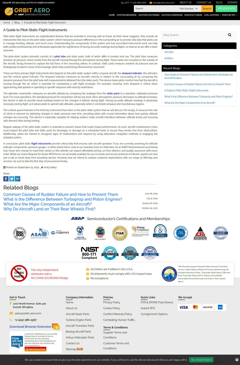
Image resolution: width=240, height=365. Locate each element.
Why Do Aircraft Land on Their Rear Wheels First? (49, 209)
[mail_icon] (162, 2)
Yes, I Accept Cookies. (201, 360)
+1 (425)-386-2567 (26, 320)
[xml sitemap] (80, 349)
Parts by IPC (228, 15)
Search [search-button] (207, 8)
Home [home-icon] (7, 22)
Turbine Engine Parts (78, 320)
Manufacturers (193, 15)
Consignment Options (154, 314)
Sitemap (71, 349)
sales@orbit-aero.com (28, 313)
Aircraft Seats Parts (77, 314)
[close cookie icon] (236, 359)
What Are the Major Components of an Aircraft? (47, 204)
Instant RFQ (148, 308)
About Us (185, 2)
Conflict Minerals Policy (117, 314)
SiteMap (233, 2)
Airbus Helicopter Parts (80, 337)
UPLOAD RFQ (226, 8)
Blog (219, 2)
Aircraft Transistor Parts (80, 325)
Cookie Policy (111, 308)
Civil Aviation (211, 15)
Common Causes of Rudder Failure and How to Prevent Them (60, 194)
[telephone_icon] (134, 2)
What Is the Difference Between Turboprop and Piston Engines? (62, 199)
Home (112, 15)
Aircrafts (168, 52)
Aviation (168, 58)
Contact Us (203, 2)
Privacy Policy (111, 302)
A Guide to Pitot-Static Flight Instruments (186, 90)
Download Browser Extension (35, 326)
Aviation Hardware (171, 15)
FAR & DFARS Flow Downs (157, 302)
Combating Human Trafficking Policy (125, 320)
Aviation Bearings (126, 15)
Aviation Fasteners (148, 15)
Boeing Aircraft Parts (78, 331)
